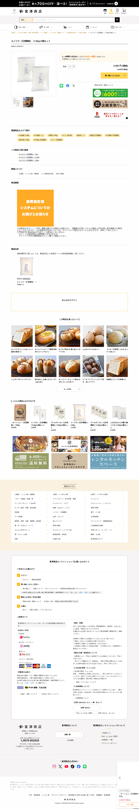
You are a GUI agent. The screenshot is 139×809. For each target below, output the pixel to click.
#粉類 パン (81, 135)
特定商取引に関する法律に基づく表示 (81, 795)
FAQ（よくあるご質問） (109, 736)
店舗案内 (99, 795)
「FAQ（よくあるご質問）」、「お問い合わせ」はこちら (94, 713)
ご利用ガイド (105, 733)
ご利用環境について (81, 698)
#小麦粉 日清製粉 (112, 135)
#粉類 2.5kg (53, 135)
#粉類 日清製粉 (95, 135)
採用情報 (107, 795)
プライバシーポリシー (108, 743)
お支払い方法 (47, 601)
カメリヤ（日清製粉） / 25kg (28, 160)
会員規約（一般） (107, 740)
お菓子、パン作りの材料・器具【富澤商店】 (25, 32)
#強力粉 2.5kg (24, 140)
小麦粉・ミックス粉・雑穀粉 (52, 32)
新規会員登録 (35, 579)
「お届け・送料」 (83, 592)
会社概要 (70, 740)
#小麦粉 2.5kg (24, 135)
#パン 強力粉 (67, 135)
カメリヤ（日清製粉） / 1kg (27, 154)
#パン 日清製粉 (56, 140)
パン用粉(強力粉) (70, 32)
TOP (30, 795)
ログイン (25, 579)
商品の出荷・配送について (103, 85)
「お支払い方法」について (48, 694)
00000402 (26, 279)
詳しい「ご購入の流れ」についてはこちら (36, 610)
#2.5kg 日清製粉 (40, 140)
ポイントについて (50, 588)
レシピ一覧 (45, 795)
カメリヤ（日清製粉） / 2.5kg (28, 157)
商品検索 (37, 795)
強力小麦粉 (83, 32)
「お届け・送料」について (27, 694)
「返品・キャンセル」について (84, 682)
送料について (37, 588)
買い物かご (26, 588)
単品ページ (31, 228)
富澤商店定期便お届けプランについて (73, 588)
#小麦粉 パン (39, 135)
